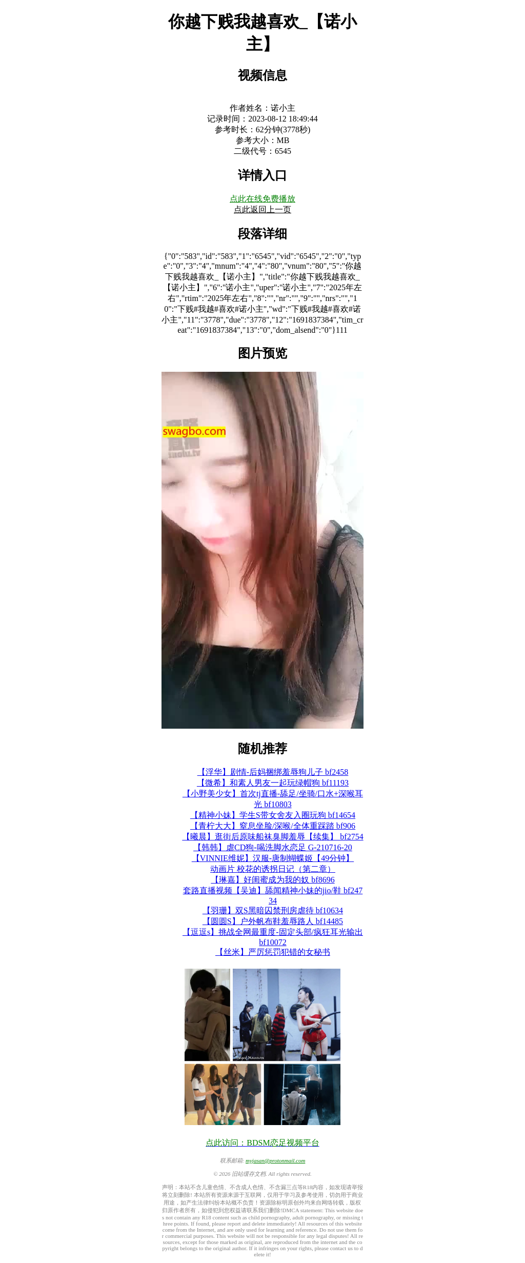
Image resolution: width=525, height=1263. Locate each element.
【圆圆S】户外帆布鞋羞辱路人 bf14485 (273, 921)
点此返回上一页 (262, 209)
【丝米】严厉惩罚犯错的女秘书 (272, 952)
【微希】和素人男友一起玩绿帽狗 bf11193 (273, 782)
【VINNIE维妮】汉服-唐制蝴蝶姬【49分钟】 (273, 858)
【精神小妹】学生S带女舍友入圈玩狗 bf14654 (272, 815)
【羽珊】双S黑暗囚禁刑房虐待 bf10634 (273, 910)
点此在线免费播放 (262, 198)
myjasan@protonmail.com (275, 1160)
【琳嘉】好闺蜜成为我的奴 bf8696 (272, 879)
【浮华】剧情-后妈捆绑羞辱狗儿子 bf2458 (273, 772)
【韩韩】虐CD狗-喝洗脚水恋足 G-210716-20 (272, 847)
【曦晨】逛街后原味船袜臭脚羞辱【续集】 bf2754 (272, 836)
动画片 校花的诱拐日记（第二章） (272, 869)
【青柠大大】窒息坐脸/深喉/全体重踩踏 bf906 (272, 825)
